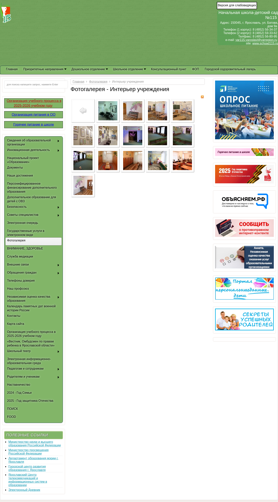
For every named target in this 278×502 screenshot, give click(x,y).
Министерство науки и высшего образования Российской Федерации (34, 443)
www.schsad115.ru (265, 43)
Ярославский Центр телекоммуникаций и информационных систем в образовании (27, 480)
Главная (78, 81)
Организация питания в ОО (33, 115)
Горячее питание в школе (33, 124)
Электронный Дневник (24, 489)
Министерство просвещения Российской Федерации (28, 451)
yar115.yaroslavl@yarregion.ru (256, 40)
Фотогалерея (98, 81)
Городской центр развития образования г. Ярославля (27, 468)
